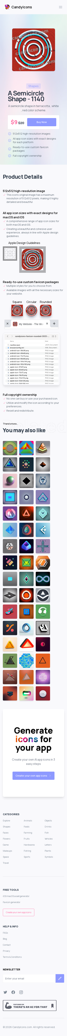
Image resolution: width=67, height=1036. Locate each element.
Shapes (6, 826)
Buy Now (42, 122)
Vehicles (49, 838)
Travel (6, 862)
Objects (48, 820)
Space (6, 856)
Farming (28, 832)
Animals (28, 820)
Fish (47, 832)
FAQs (5, 932)
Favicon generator (11, 902)
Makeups (7, 850)
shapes (33, 86)
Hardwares (29, 844)
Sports (27, 856)
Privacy (6, 950)
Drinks (48, 826)
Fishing (27, 850)
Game (6, 844)
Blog (5, 938)
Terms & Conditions (12, 956)
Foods (26, 826)
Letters (48, 844)
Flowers (6, 838)
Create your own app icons (33, 775)
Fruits (26, 838)
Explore (6, 820)
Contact (7, 944)
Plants (48, 850)
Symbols (49, 856)
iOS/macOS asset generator (16, 896)
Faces (5, 832)
